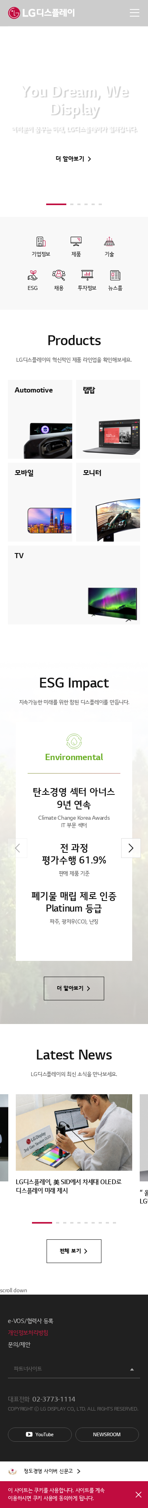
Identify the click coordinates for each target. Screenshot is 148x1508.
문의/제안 (19, 1345)
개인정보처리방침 (28, 1333)
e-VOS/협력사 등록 (30, 1321)
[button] (56, 204)
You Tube (39, 1434)
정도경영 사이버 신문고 (48, 1471)
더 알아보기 (70, 159)
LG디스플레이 (41, 13)
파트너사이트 (28, 1369)
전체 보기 (70, 1251)
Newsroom (107, 1434)
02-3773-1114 (53, 1399)
